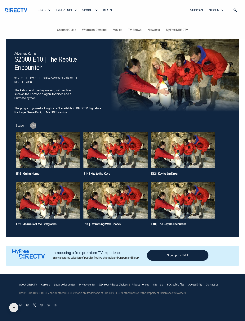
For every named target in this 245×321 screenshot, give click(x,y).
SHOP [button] (44, 10)
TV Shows (134, 30)
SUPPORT (196, 10)
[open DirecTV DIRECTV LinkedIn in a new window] (20, 305)
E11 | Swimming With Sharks (102, 224)
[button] (235, 10)
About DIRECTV (28, 284)
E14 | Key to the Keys (96, 174)
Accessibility (195, 284)
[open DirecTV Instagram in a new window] (41, 305)
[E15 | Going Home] (48, 155)
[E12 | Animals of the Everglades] (48, 206)
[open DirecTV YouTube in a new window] (48, 305)
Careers (45, 284)
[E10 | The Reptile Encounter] (183, 206)
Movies (117, 30)
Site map (158, 284)
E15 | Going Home (27, 174)
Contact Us (212, 284)
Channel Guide (66, 30)
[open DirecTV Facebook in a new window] (27, 305)
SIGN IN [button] (216, 10)
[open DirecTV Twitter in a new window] (34, 305)
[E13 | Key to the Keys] (183, 155)
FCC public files (175, 284)
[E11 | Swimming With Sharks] (115, 206)
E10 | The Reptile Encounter (168, 224)
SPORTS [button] (90, 10)
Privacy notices (140, 284)
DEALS (107, 10)
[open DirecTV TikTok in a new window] (55, 305)
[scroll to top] (14, 307)
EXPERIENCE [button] (66, 10)
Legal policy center (64, 284)
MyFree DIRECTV (177, 30)
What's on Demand (94, 30)
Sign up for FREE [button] (178, 255)
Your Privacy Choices (115, 284)
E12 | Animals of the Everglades (36, 224)
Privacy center (87, 284)
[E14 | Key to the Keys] (115, 155)
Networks (154, 30)
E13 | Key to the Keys (164, 174)
